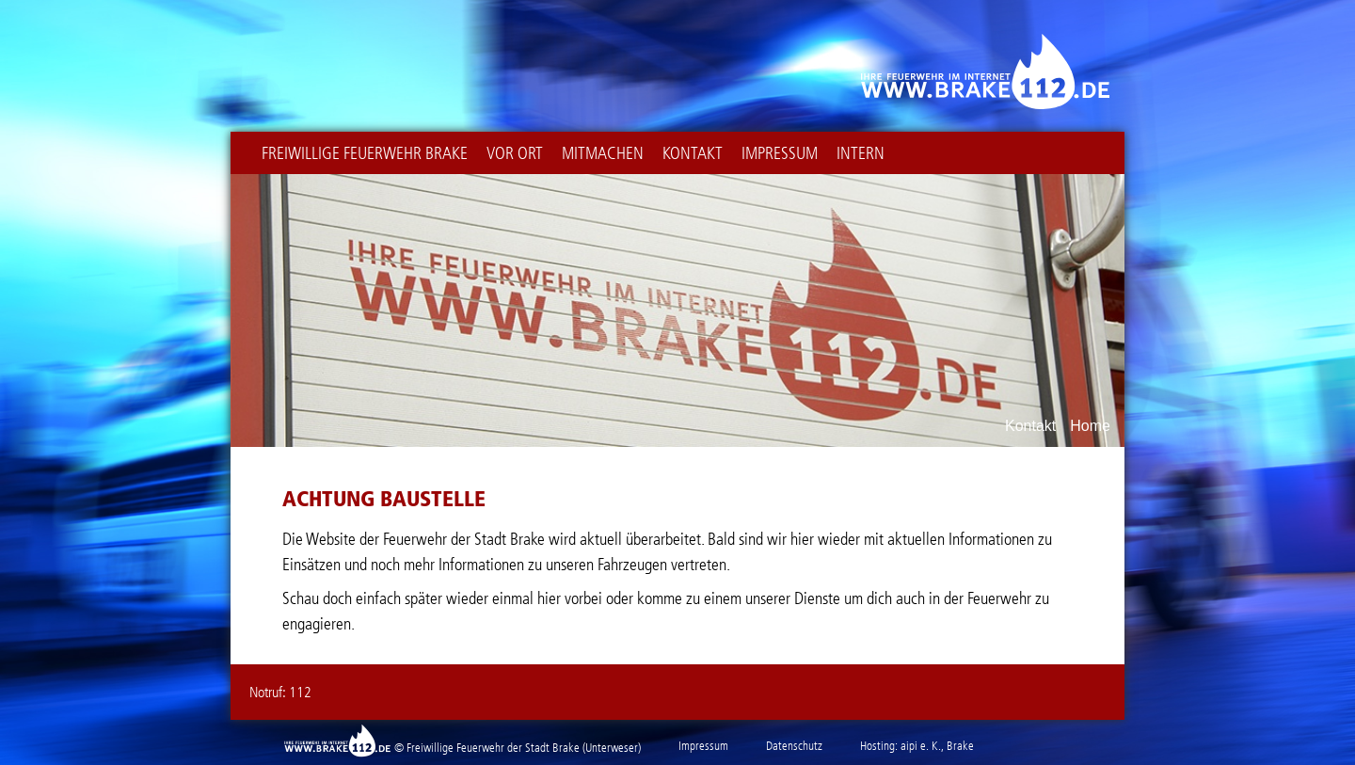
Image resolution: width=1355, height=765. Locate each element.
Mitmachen (603, 153)
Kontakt (692, 153)
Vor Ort (514, 153)
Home (1090, 426)
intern (861, 153)
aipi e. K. (921, 746)
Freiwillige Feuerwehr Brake (365, 153)
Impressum (779, 153)
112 (300, 692)
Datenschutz (794, 746)
